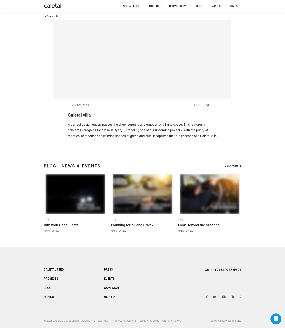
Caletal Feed (130, 6)
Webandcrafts (233, 320)
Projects (154, 6)
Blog (46, 219)
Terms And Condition (152, 320)
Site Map (176, 320)
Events (109, 278)
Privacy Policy (123, 320)
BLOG (199, 6)
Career (215, 6)
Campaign (111, 288)
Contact (235, 6)
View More (232, 166)
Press (108, 269)
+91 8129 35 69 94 (228, 270)
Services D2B (178, 6)
